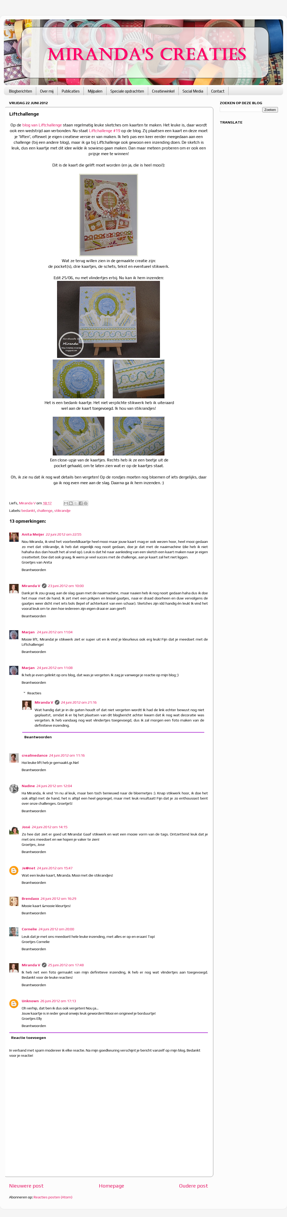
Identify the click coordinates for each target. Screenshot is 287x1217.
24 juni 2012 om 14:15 (49, 827)
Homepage (111, 1186)
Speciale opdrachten (127, 91)
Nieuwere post (26, 1186)
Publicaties (71, 91)
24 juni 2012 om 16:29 (58, 898)
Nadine (28, 786)
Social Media (193, 91)
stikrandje (62, 510)
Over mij (47, 91)
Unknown (30, 1001)
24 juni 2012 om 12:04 (54, 786)
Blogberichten (20, 91)
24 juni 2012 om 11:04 (55, 632)
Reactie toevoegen (28, 1038)
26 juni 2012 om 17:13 (58, 1001)
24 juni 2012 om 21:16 (79, 702)
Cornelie (29, 929)
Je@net (28, 868)
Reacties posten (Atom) (53, 1197)
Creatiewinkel (163, 91)
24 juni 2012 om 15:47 (55, 868)
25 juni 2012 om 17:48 (66, 965)
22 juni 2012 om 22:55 (63, 534)
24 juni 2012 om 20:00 (56, 929)
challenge (44, 510)
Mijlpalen (95, 91)
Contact (217, 91)
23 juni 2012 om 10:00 (66, 586)
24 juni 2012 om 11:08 (55, 668)
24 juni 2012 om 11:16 (67, 755)
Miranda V (31, 586)
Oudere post (193, 1186)
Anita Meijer (33, 534)
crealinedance (35, 755)
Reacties (34, 693)
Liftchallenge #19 (104, 130)
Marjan (28, 632)
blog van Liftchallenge (42, 125)
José (26, 827)
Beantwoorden (34, 570)
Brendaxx (30, 898)
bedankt (28, 510)
